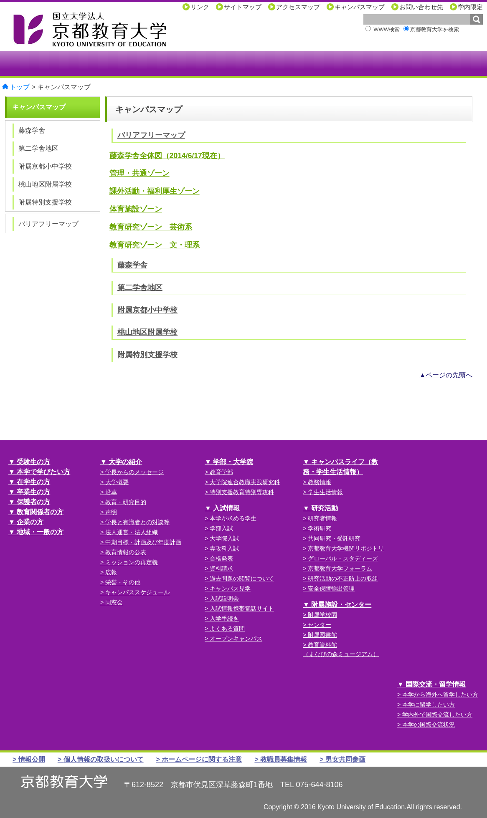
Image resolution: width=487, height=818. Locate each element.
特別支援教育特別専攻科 (242, 492)
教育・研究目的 (125, 502)
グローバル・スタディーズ (343, 558)
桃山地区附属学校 (147, 332)
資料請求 (221, 568)
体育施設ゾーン (135, 209)
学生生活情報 (325, 492)
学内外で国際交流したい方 (437, 714)
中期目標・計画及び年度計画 (143, 542)
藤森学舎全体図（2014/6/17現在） (167, 155)
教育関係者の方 (40, 511)
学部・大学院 (233, 461)
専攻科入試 (224, 548)
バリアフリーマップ (151, 135)
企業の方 (30, 521)
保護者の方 (33, 501)
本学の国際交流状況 (428, 724)
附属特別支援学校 (147, 355)
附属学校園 (322, 614)
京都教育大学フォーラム (340, 568)
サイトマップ (242, 6)
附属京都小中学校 (147, 310)
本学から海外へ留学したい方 (440, 694)
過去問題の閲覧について (242, 578)
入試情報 (226, 508)
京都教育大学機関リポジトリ (346, 548)
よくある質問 (227, 628)
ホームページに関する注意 (202, 759)
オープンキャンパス (236, 638)
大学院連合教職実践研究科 (245, 482)
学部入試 (221, 528)
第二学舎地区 (139, 287)
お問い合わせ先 (421, 6)
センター (319, 624)
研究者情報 (322, 518)
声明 (111, 512)
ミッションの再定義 (131, 562)
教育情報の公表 (125, 552)
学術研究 (319, 528)
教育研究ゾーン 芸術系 (150, 227)
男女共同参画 (345, 759)
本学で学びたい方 (43, 471)
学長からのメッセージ (134, 472)
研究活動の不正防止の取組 (343, 578)
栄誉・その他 (122, 582)
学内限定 (470, 6)
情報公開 (31, 759)
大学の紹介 (125, 461)
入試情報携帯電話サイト (242, 608)
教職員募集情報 (283, 759)
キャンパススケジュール (137, 592)
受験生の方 (33, 461)
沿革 (111, 492)
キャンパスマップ (360, 6)
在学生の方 (33, 481)
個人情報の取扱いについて (103, 759)
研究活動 (324, 508)
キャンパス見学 (230, 588)
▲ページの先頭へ (446, 375)
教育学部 (221, 472)
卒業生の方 (33, 491)
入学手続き (224, 618)
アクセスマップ (298, 6)
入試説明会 (224, 598)
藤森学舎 (132, 265)
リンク (199, 6)
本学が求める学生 (233, 518)
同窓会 (114, 602)
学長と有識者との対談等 (137, 522)
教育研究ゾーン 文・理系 (154, 245)
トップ (20, 87)
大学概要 (117, 482)
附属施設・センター (341, 604)
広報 (111, 572)
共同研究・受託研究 (334, 538)
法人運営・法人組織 (131, 532)
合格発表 (221, 558)
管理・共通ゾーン (139, 173)
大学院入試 (224, 538)
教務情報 (319, 482)
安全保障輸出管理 (331, 588)
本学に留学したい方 (428, 704)
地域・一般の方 (40, 531)
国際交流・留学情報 (436, 684)
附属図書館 (322, 634)
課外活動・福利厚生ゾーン (154, 191)
